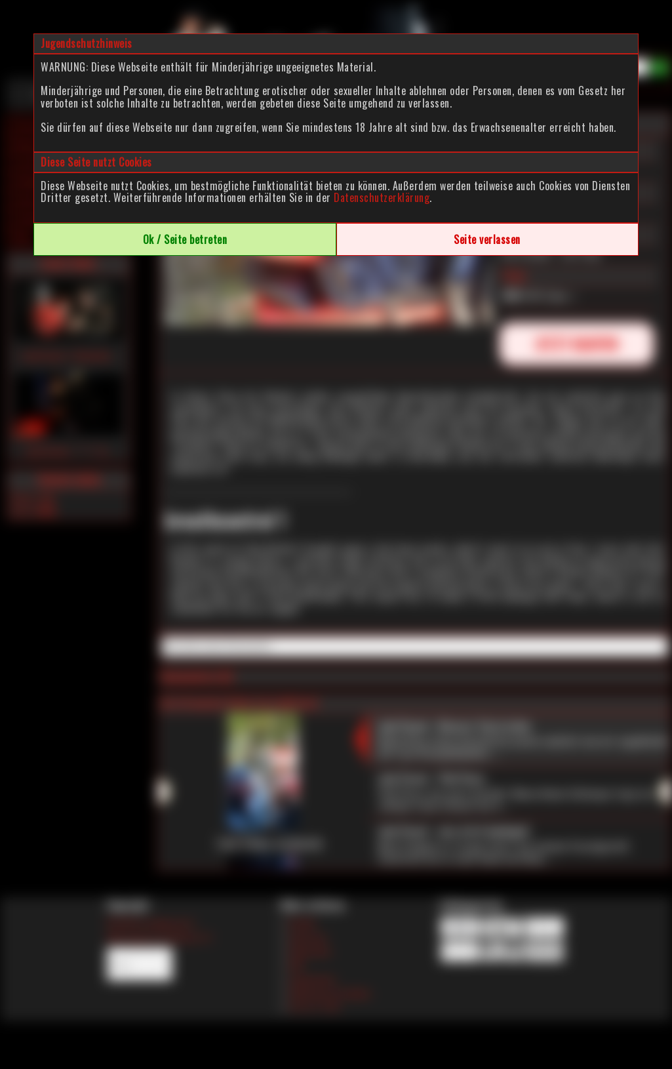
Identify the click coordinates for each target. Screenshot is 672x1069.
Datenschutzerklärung (381, 197)
